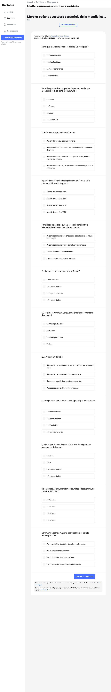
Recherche (10, 24)
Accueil (8, 12)
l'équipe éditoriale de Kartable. (60, 36)
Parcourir (9, 18)
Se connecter (11, 31)
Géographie (51, 2)
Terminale (40, 2)
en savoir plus (45, 590)
